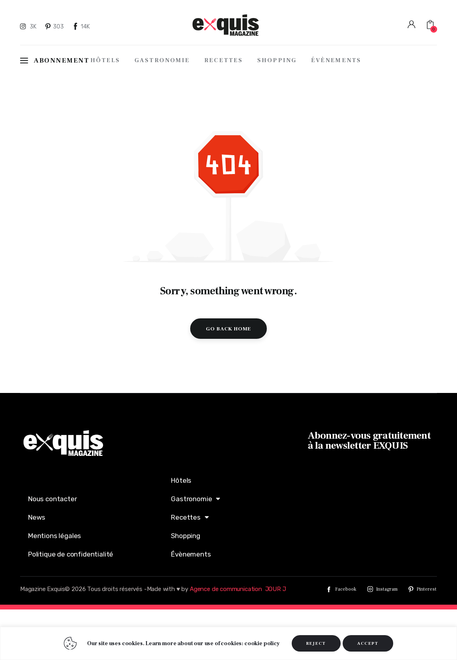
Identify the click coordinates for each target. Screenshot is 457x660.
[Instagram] (29, 26)
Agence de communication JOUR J (238, 589)
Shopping (185, 536)
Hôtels (181, 480)
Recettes (190, 517)
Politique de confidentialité (70, 554)
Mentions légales (54, 536)
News (36, 517)
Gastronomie (195, 498)
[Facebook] (81, 26)
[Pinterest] (55, 26)
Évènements (191, 554)
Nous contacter (52, 499)
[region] (228, 643)
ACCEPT (368, 643)
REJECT (316, 643)
